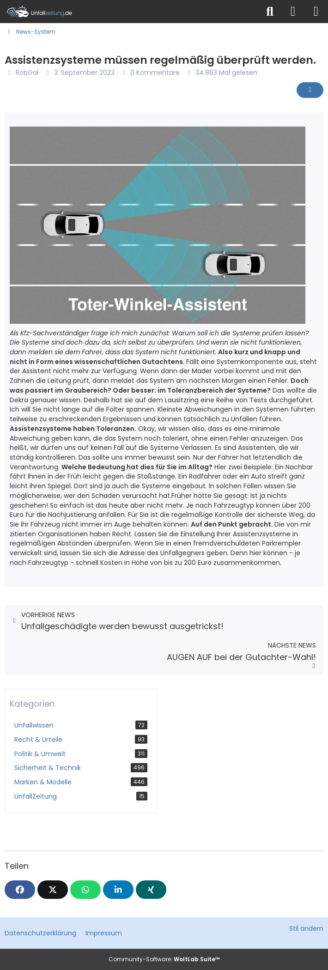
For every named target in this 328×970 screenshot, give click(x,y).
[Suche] (270, 11)
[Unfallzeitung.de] (129, 11)
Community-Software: (164, 959)
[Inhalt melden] (310, 90)
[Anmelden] (293, 11)
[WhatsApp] (85, 889)
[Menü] (316, 11)
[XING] (151, 889)
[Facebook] (20, 889)
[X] (52, 889)
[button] (118, 889)
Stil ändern (306, 928)
